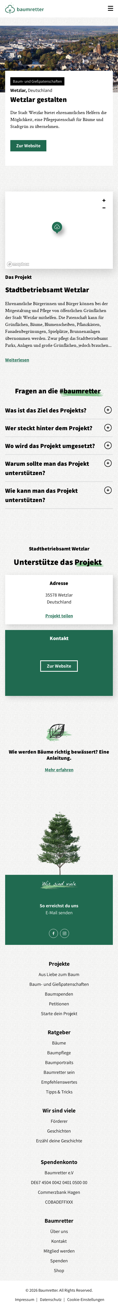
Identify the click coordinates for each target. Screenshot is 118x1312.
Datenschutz (51, 1299)
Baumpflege (59, 1053)
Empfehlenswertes (59, 1082)
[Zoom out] (104, 208)
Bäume (59, 1043)
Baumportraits (59, 1062)
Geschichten (59, 1131)
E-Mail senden (59, 913)
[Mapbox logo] (18, 264)
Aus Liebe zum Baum (59, 974)
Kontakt (59, 1241)
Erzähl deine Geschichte (59, 1141)
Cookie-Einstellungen (85, 1299)
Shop (59, 1270)
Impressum (24, 1299)
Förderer (59, 1121)
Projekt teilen (59, 616)
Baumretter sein (59, 1072)
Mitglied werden (59, 1251)
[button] (28, 145)
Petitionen (59, 1004)
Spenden (59, 1261)
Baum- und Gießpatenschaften (59, 984)
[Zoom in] (104, 200)
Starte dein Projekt (59, 1013)
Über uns (59, 1231)
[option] (59, 748)
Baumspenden (59, 994)
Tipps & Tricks (59, 1092)
